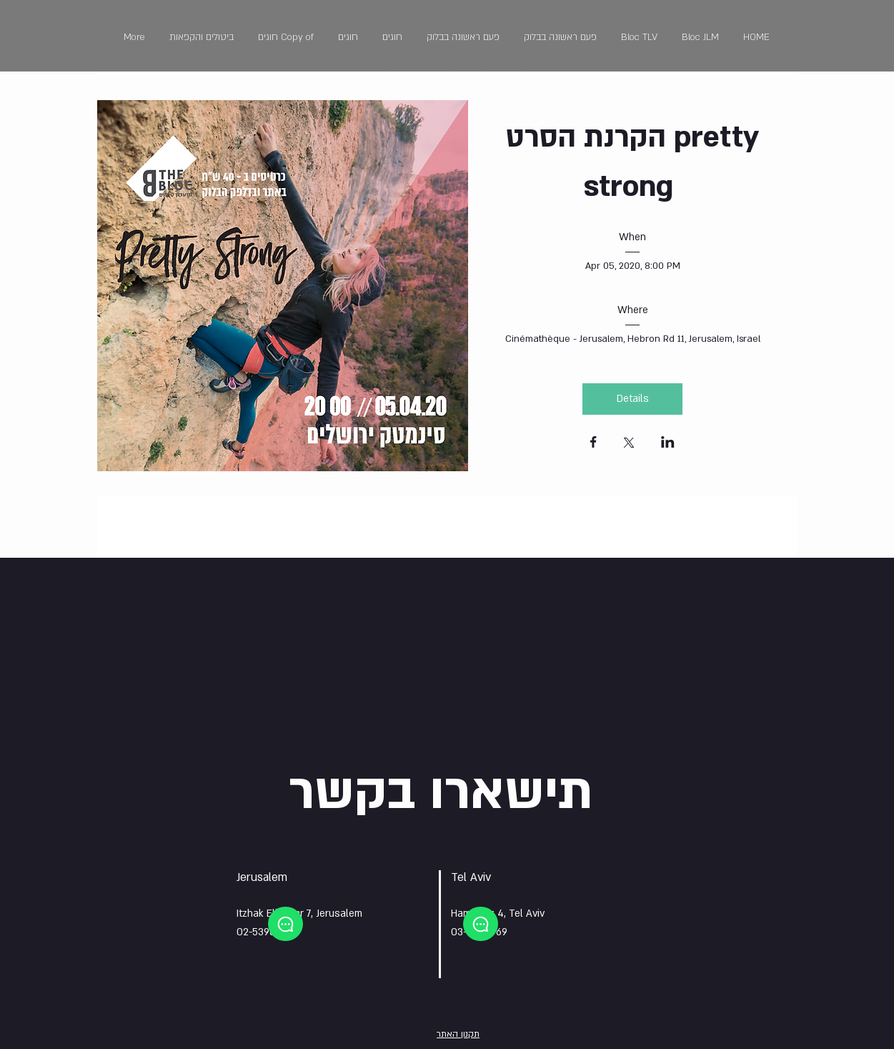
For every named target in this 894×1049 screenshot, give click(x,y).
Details (633, 398)
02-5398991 (264, 932)
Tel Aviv (471, 877)
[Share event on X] (628, 444)
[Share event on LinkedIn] (668, 443)
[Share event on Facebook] (593, 443)
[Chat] (285, 924)
